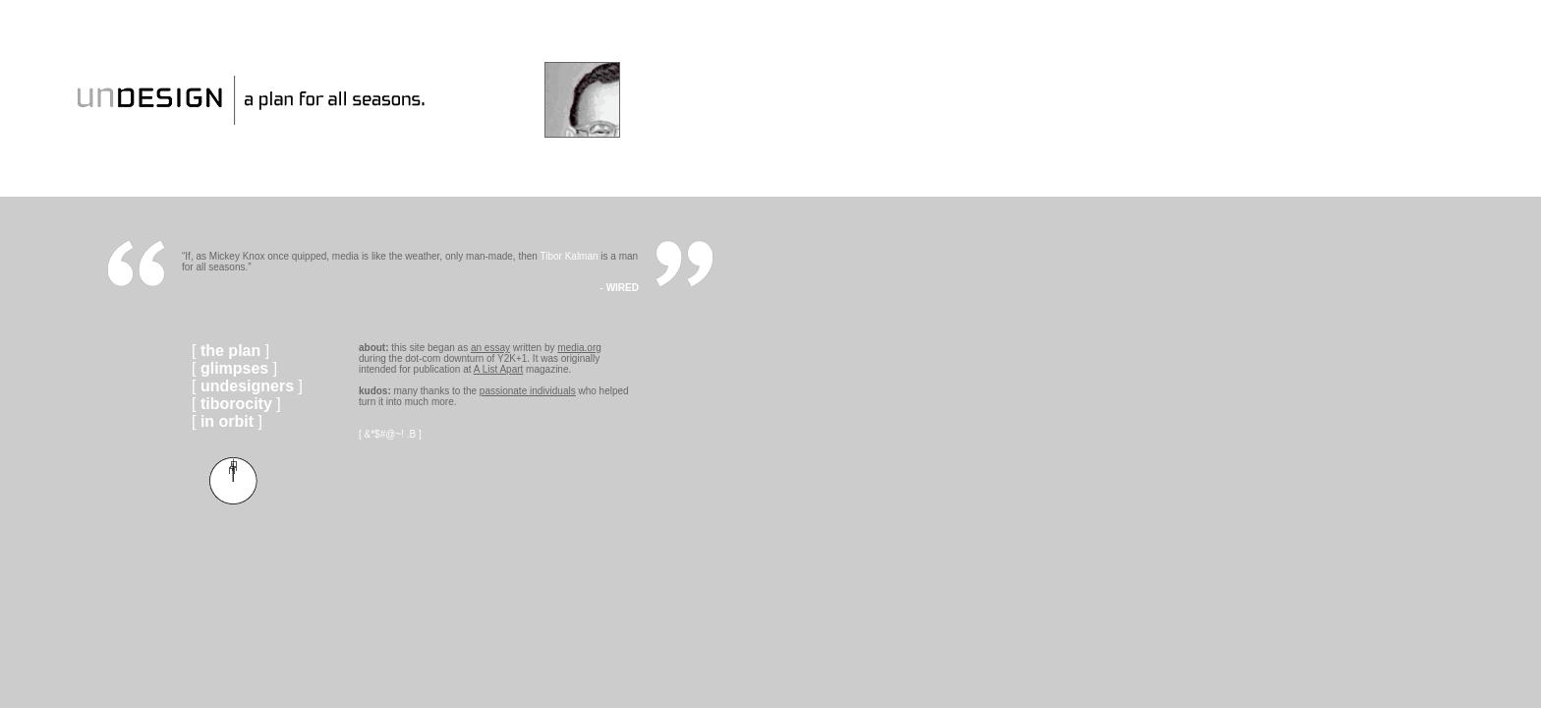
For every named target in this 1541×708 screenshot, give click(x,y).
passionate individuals (528, 390)
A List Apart (499, 369)
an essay (490, 347)
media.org (578, 347)
